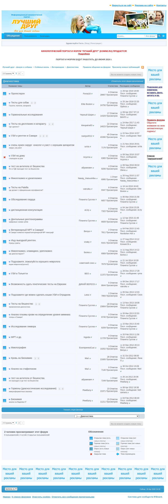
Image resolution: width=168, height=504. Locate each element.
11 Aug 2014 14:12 (131, 250)
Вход (87, 43)
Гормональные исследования (27, 114)
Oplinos (123, 106)
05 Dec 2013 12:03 (131, 292)
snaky (87, 242)
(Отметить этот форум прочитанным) (127, 81)
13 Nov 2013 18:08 (131, 303)
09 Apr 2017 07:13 (131, 112)
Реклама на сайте (144, 5)
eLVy (86, 210)
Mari (139, 136)
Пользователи (30, 36)
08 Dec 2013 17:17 (131, 281)
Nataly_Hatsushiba (87, 178)
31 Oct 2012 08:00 (131, 356)
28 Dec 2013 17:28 (131, 271)
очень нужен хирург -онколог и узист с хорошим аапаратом (42, 145)
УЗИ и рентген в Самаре (24, 135)
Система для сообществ (140, 497)
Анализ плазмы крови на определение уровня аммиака (40, 314)
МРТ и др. (16, 337)
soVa (86, 146)
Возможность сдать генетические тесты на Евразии (38, 284)
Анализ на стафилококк (23, 368)
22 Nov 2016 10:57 (131, 133)
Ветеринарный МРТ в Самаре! (27, 230)
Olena (123, 170)
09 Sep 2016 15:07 (131, 154)
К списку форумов (21, 497)
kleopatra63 (86, 125)
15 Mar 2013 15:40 (131, 324)
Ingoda (87, 337)
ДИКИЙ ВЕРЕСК (87, 284)
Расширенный (164, 36)
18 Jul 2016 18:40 (130, 186)
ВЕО (87, 273)
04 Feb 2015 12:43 (131, 228)
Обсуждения (13, 35)
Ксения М (124, 244)
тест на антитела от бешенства (27, 166)
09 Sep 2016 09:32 (131, 165)
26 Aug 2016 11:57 (131, 175)
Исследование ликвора (23, 326)
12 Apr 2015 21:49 (131, 218)
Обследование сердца (23, 199)
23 (108, 389)
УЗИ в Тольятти (19, 273)
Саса (140, 295)
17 (108, 113)
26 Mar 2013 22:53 (131, 313)
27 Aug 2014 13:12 (131, 239)
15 (108, 399)
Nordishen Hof (126, 233)
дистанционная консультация (26, 210)
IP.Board (158, 497)
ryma (140, 273)
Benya (87, 231)
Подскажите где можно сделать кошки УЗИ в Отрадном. (41, 294)
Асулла (86, 157)
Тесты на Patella (19, 187)
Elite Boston (86, 104)
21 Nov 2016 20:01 (131, 144)
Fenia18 (87, 93)
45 (108, 134)
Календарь (45, 36)
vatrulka (87, 189)
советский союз (86, 263)
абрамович (86, 167)
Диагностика (73, 67)
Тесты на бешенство (22, 303)
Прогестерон (18, 93)
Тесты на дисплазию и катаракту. (28, 123)
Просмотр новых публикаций (126, 67)
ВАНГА (123, 117)
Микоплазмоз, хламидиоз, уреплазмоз (31, 251)
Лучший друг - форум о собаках (17, 67)
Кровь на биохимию (21, 358)
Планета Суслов (127, 96)
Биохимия (16, 399)
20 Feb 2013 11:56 (131, 334)
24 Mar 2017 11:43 (131, 123)
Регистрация (96, 43)
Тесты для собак (20, 102)
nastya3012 (86, 136)
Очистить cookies (41, 497)
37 (108, 103)
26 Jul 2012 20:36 (130, 377)
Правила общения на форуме (97, 67)
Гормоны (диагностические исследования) (33, 388)
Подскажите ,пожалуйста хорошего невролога (35, 261)
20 (108, 304)
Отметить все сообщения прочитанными (73, 497)
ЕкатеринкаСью (86, 347)
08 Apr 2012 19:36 (131, 387)
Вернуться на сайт (121, 5)
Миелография (18, 347)
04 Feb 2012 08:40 (131, 398)
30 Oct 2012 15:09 (131, 366)
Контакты (161, 5)
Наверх (6, 497)
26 (108, 357)
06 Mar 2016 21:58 (131, 197)
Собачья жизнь (42, 67)
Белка (87, 252)
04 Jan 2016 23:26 (131, 207)
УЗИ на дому (18, 155)
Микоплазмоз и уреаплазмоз (26, 178)
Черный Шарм (87, 114)
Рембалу (124, 382)
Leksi (86, 295)
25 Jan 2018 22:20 (131, 101)
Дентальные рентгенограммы (27, 219)
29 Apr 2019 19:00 (131, 91)
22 (108, 124)
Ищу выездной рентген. (23, 240)
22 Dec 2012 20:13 (131, 345)
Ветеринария (58, 67)
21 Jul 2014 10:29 (130, 260)
